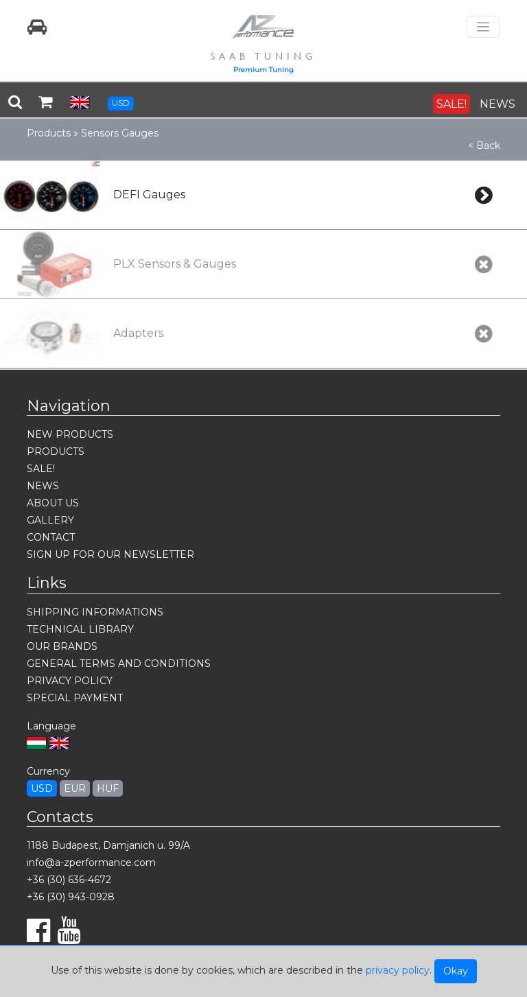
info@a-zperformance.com (91, 862)
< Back (484, 145)
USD (121, 102)
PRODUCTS (55, 451)
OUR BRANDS (62, 646)
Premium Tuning (263, 69)
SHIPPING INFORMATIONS (95, 612)
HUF (108, 788)
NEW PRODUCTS (70, 434)
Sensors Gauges (120, 133)
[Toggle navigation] (483, 27)
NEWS (497, 103)
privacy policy (398, 970)
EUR (75, 788)
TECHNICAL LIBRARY (80, 629)
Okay (455, 971)
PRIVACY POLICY (70, 681)
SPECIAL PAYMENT (75, 698)
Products (49, 133)
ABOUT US (53, 503)
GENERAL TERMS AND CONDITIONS (119, 663)
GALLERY (50, 520)
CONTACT (51, 537)
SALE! (451, 103)
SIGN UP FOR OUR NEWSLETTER (110, 554)
